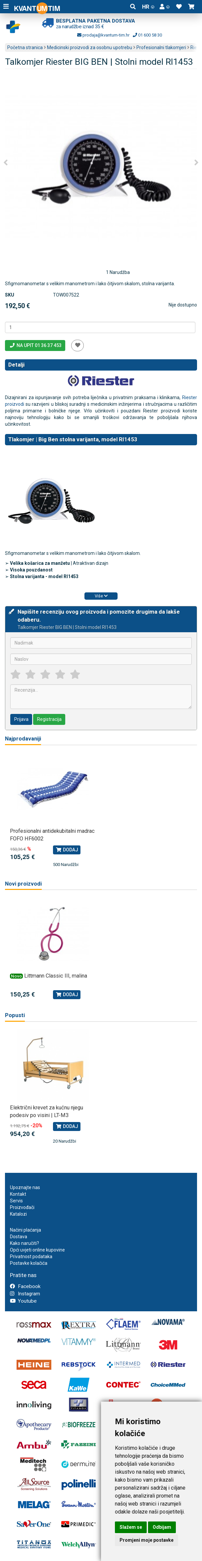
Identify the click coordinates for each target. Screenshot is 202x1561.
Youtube (23, 1301)
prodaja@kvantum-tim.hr (103, 35)
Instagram (25, 1294)
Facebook (25, 1286)
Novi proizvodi (23, 884)
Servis (16, 1200)
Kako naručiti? (24, 1243)
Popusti (15, 1015)
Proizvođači (22, 1207)
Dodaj (66, 849)
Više (101, 595)
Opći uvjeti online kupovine (37, 1250)
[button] (164, 6)
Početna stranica (25, 47)
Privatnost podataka (31, 1256)
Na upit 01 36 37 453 (35, 345)
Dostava (18, 1236)
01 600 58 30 (147, 35)
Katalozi (18, 1214)
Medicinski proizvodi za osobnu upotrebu (89, 47)
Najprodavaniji (23, 739)
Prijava (21, 719)
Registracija (49, 719)
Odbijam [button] (162, 1527)
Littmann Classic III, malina (55, 976)
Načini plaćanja (25, 1230)
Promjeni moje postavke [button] (147, 1540)
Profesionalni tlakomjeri (161, 47)
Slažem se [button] (131, 1527)
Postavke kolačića (28, 1263)
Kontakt (18, 1194)
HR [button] (148, 6)
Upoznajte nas (25, 1187)
